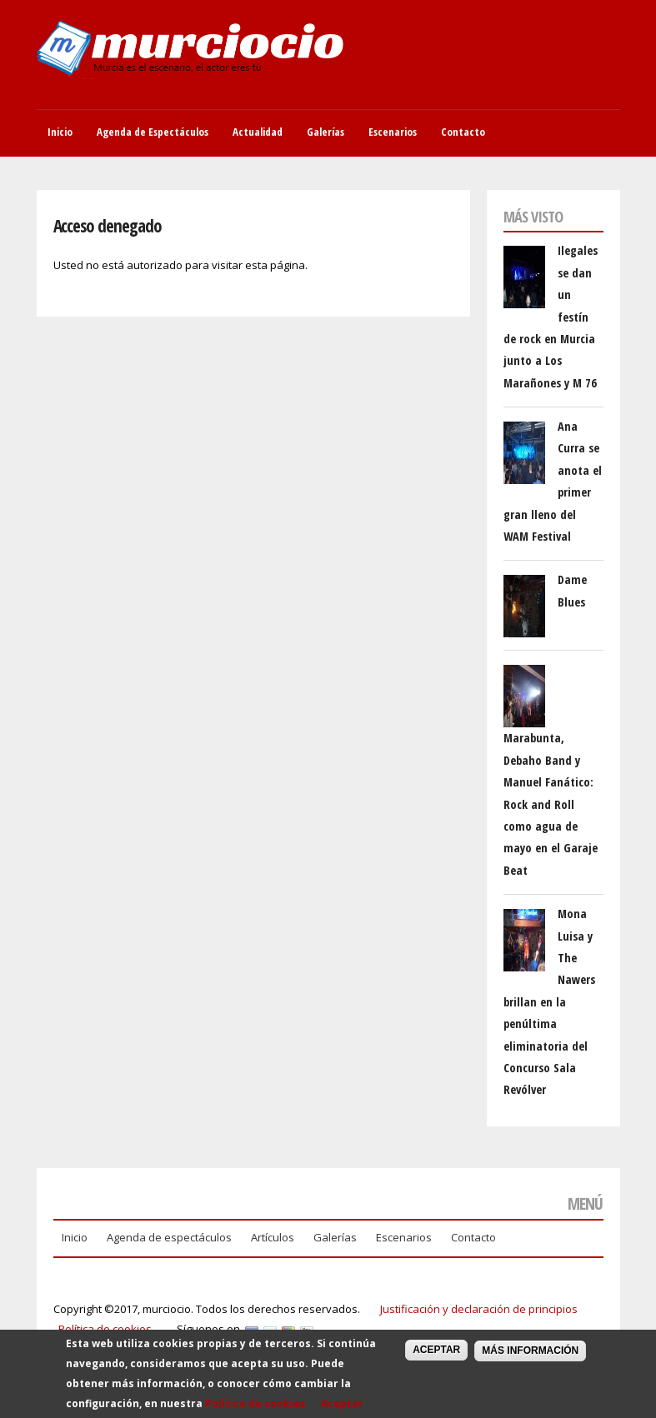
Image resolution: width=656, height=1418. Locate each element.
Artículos (272, 1237)
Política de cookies (105, 1328)
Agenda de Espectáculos (152, 131)
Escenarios (392, 131)
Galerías (325, 131)
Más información (530, 1356)
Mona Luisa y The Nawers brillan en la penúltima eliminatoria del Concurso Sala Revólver (549, 1001)
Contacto (463, 131)
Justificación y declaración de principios (479, 1308)
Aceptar (342, 1409)
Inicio (60, 131)
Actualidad (258, 131)
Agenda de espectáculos (169, 1237)
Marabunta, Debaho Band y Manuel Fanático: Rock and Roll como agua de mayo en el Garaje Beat (550, 803)
